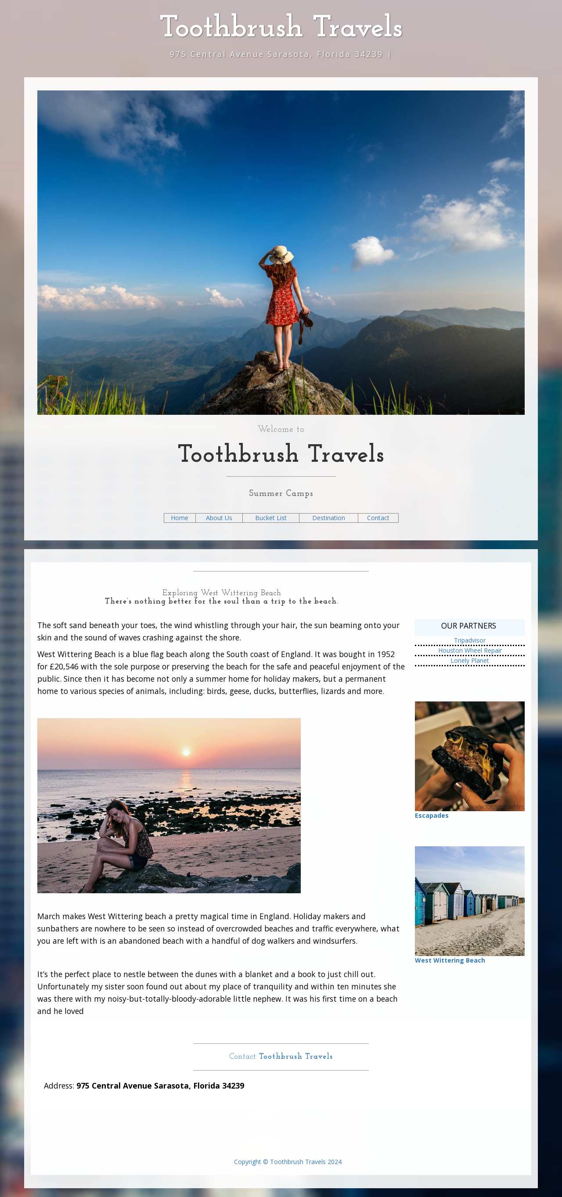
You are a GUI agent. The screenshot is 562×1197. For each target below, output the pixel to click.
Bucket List (271, 518)
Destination (328, 518)
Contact (378, 518)
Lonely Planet (469, 660)
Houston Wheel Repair (470, 650)
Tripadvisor (470, 640)
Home (179, 518)
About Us (219, 518)
